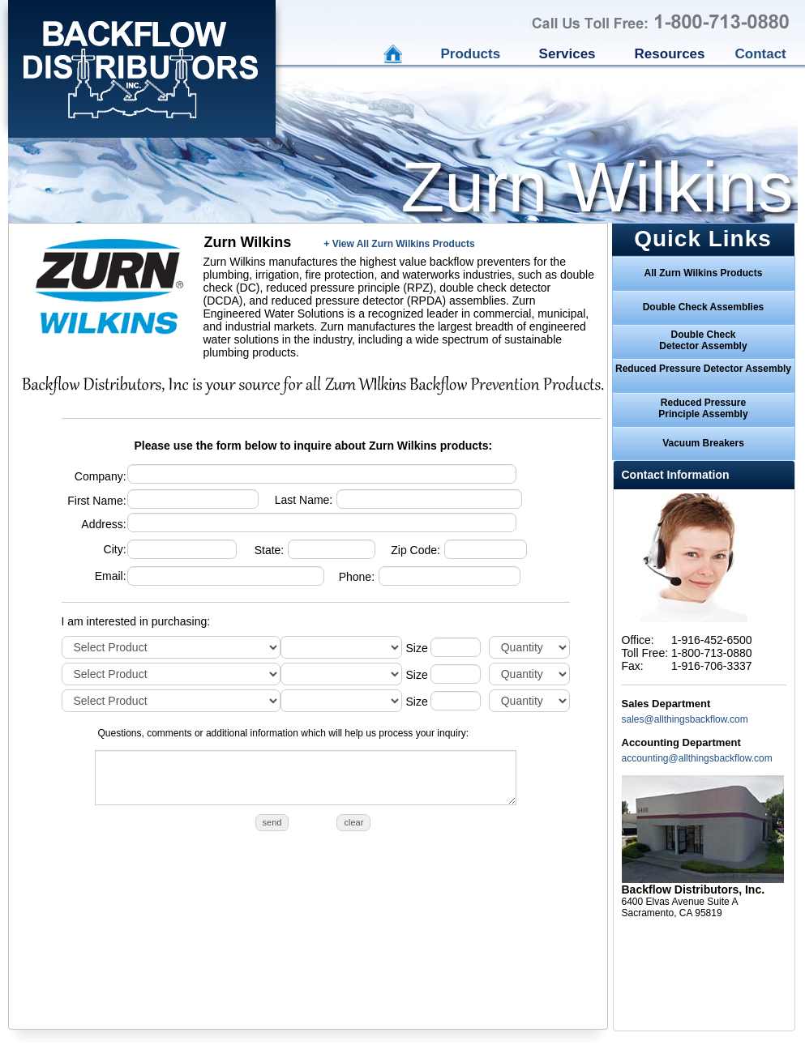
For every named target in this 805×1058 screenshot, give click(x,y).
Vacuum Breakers (703, 443)
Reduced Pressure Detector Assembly (703, 368)
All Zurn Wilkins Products (703, 273)
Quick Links (703, 238)
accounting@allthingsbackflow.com (697, 758)
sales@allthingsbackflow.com (685, 719)
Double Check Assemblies (703, 307)
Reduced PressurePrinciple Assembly (702, 408)
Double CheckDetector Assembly (703, 340)
